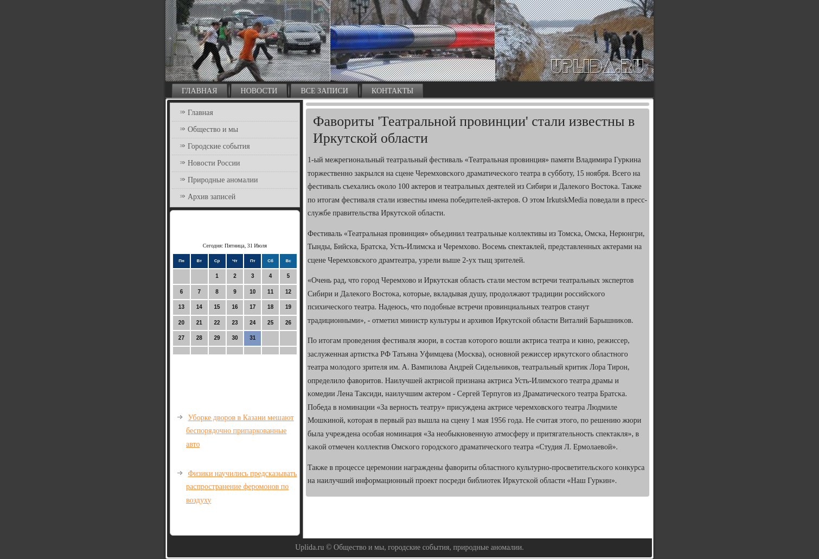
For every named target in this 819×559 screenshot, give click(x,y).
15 (217, 307)
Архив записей (211, 197)
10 (252, 292)
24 (252, 323)
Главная (199, 91)
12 (288, 292)
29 (217, 338)
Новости (259, 91)
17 (252, 307)
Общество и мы (213, 129)
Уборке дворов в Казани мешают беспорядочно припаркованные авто (240, 431)
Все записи (324, 91)
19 (288, 307)
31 (252, 338)
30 (235, 338)
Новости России (214, 163)
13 (181, 307)
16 (235, 307)
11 (270, 292)
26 (288, 323)
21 (199, 323)
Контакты (392, 91)
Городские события (219, 146)
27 (181, 338)
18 (270, 307)
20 (181, 323)
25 (270, 323)
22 (217, 323)
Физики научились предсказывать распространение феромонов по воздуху (241, 486)
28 (199, 338)
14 (199, 307)
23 (235, 323)
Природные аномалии (223, 180)
